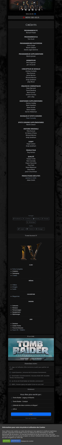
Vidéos (14, 285)
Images (14, 287)
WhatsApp (31, 222)
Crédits (14, 275)
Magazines (16, 296)
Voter (31, 414)
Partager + (40, 229)
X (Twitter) (27, 219)
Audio (14, 289)
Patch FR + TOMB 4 (18, 330)
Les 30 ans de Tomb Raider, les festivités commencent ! (28, 381)
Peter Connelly (31, 118)
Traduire (30, 229)
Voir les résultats (31, 418)
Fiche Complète (17, 269)
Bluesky (36, 219)
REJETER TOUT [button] (16, 441)
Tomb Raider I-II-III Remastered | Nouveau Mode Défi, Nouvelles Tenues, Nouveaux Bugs (29, 376)
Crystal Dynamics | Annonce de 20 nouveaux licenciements (29, 372)
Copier (21, 229)
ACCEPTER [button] (6, 441)
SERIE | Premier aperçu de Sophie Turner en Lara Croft (28, 384)
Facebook (17, 219)
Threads (45, 219)
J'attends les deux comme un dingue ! (25, 405)
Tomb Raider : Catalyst (20, 401)
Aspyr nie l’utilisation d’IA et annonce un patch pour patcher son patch (29, 368)
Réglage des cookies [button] (27, 441)
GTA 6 (15, 409)
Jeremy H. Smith (31, 178)
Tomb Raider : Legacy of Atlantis (23, 398)
